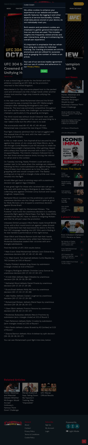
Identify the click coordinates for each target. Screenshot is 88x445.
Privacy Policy (33, 66)
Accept (44, 71)
